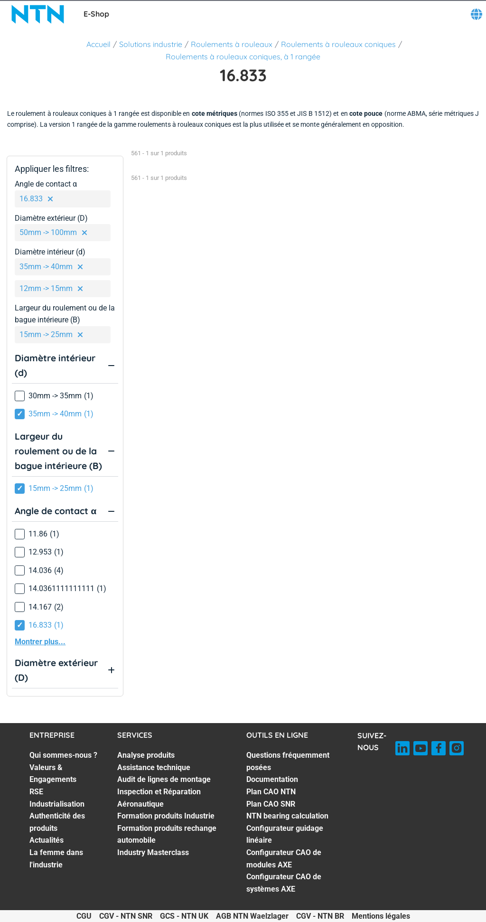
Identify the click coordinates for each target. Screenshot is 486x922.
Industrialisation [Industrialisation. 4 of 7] (56, 804)
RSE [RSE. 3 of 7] (36, 791)
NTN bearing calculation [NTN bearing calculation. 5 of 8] (287, 815)
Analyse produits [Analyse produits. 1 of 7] (146, 755)
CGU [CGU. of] (84, 916)
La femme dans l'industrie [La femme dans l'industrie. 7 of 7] (56, 858)
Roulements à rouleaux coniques (338, 44)
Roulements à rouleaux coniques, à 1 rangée (243, 56)
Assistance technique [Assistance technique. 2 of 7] (153, 767)
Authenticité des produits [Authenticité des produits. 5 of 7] (57, 822)
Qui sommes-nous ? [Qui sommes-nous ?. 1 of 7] (63, 755)
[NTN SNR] (38, 14)
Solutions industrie (150, 44)
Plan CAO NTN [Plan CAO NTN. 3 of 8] (271, 791)
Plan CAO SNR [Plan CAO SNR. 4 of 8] (270, 804)
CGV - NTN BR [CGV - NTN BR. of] (320, 916)
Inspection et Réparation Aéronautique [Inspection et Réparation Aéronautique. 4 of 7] (159, 798)
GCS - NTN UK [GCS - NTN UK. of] (184, 916)
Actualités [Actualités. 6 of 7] (46, 840)
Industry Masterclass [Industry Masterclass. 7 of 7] (153, 852)
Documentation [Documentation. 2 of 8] (272, 779)
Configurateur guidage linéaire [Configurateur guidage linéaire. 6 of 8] (284, 834)
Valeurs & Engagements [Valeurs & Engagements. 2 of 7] (52, 773)
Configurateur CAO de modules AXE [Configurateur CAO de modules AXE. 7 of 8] (283, 858)
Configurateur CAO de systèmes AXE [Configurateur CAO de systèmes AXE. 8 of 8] (283, 883)
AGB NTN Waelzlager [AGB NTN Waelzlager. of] (252, 916)
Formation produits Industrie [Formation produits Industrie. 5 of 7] (166, 815)
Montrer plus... (40, 641)
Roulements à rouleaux (231, 44)
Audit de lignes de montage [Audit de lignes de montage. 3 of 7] (164, 779)
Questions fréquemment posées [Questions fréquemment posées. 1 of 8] (287, 761)
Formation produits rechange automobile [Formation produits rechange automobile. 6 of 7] (166, 834)
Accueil (98, 44)
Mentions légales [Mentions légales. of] (381, 916)
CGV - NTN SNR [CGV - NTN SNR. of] (125, 916)
